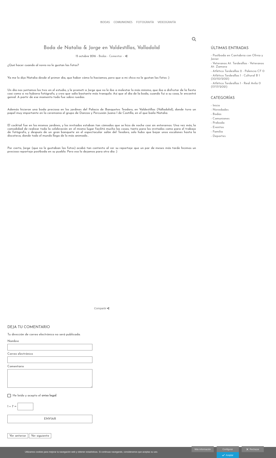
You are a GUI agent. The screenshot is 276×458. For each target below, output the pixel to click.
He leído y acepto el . (34, 395)
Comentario (15, 366)
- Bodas (216, 114)
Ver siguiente (40, 435)
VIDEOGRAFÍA (167, 22)
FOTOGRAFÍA (145, 22)
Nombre (13, 341)
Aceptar (227, 455)
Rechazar (252, 449)
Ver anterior (17, 435)
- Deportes (218, 136)
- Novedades (220, 109)
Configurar (228, 449)
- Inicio (215, 105)
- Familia (217, 131)
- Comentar (115, 56)
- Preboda (217, 122)
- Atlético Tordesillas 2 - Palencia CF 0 (237, 71)
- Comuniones (220, 118)
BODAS (105, 22)
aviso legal (49, 395)
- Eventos (217, 127)
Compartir (101, 308)
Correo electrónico (20, 353)
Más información (203, 449)
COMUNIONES (123, 22)
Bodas (102, 56)
